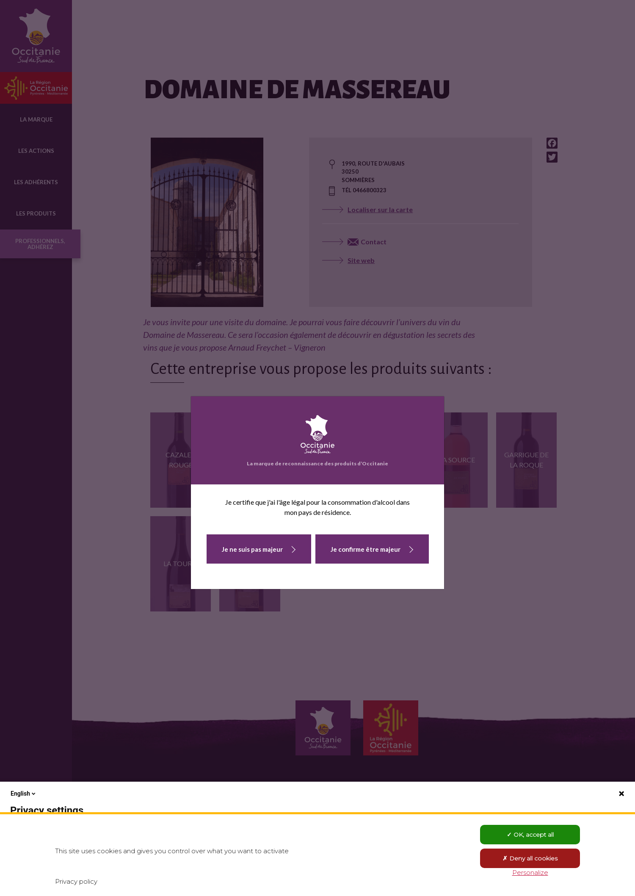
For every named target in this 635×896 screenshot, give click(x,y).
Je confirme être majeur (365, 549)
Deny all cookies (530, 858)
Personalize (530, 872)
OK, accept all (530, 834)
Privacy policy (76, 881)
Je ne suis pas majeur (252, 549)
